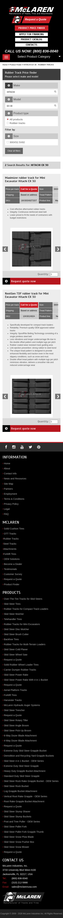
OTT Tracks (10, 533)
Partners (8, 488)
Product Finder (15, 65)
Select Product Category (33, 56)
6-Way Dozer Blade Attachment (20, 735)
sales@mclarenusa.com (24, 886)
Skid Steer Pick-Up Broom (17, 730)
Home (5, 65)
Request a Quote (35, 19)
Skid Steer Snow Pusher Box (19, 842)
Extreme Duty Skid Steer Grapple (21, 766)
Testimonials (10, 569)
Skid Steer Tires (12, 604)
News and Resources (15, 478)
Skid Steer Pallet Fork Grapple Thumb (24, 831)
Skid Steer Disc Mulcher (16, 629)
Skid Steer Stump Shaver (17, 811)
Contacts (31, 44)
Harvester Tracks (13, 700)
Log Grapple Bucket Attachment (20, 791)
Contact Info (10, 473)
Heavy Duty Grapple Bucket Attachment (24, 771)
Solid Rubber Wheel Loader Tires (21, 664)
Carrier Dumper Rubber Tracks (20, 669)
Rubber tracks (16, 123)
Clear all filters (14, 151)
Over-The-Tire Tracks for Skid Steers (23, 598)
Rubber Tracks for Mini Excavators (22, 624)
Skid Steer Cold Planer (16, 649)
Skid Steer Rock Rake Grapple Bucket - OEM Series (31, 781)
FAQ (6, 514)
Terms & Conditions (14, 499)
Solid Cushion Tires (14, 528)
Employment (10, 494)
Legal (7, 509)
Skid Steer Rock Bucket (16, 786)
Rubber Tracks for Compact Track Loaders (26, 609)
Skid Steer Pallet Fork (15, 826)
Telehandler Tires (13, 619)
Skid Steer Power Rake (16, 674)
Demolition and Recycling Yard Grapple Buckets (29, 755)
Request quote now (19, 281)
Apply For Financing (31, 34)
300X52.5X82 (16, 142)
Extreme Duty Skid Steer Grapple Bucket (25, 750)
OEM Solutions (11, 559)
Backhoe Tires (11, 639)
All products (15, 119)
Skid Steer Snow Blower (16, 847)
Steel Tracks (9, 543)
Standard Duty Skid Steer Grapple (21, 776)
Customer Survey (13, 574)
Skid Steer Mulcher (14, 614)
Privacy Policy (11, 504)
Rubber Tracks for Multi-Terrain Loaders (24, 644)
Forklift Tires (9, 554)
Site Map (8, 483)
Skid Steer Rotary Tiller (16, 720)
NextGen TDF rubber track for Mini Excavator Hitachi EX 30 (27, 295)
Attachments (9, 549)
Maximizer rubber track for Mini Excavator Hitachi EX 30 (25, 179)
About (7, 468)
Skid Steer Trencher (14, 710)
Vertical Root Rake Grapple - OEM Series (25, 796)
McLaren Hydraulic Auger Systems (22, 705)
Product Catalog (31, 39)
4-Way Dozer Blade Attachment (20, 740)
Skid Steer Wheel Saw (15, 654)
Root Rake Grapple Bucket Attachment (24, 801)
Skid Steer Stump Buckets (17, 816)
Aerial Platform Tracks (15, 690)
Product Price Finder (31, 28)
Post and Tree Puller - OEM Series (22, 821)
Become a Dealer (13, 564)
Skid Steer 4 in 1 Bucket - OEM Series (24, 761)
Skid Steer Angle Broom (16, 725)
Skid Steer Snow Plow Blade (19, 837)
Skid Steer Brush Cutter (16, 634)
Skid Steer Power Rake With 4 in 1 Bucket (26, 679)
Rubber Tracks (11, 538)
